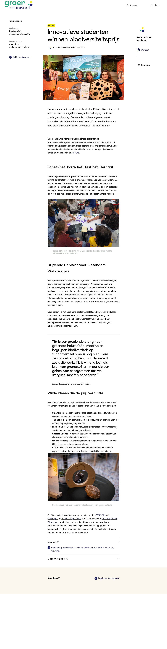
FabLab (75, 153)
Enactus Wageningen (71, 519)
